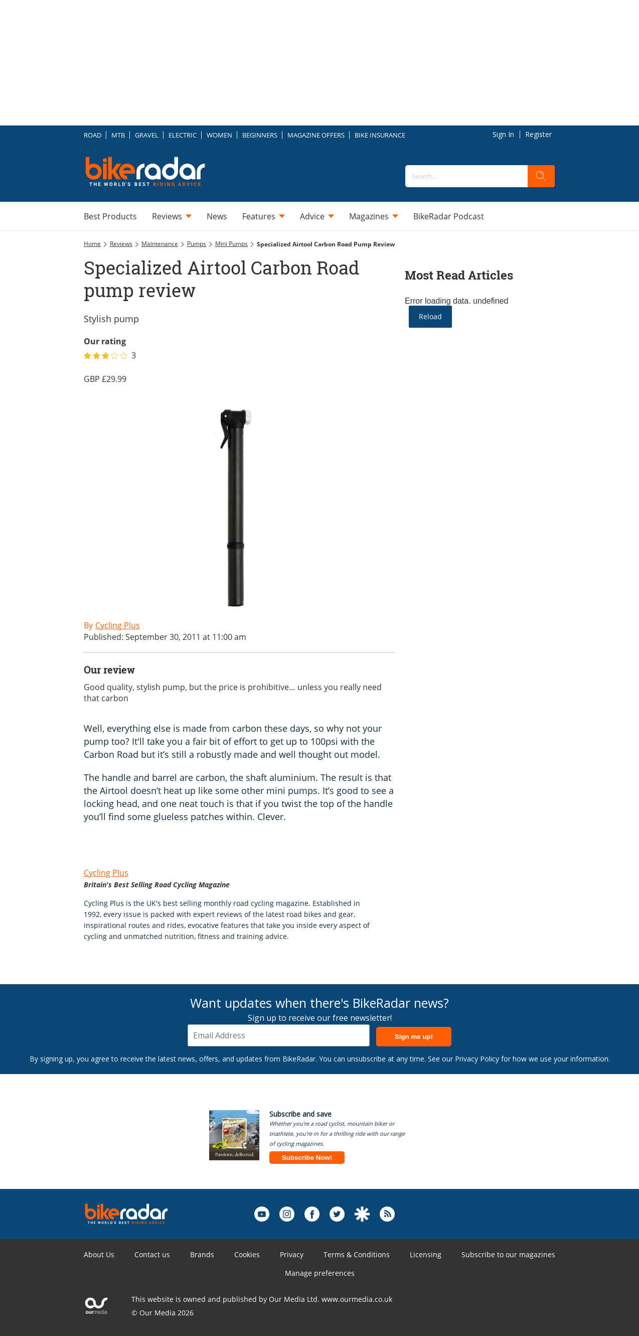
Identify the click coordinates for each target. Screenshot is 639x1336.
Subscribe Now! (307, 1157)
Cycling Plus (106, 872)
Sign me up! (414, 1036)
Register (538, 134)
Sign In (503, 134)
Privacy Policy (477, 1058)
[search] (541, 176)
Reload (430, 316)
